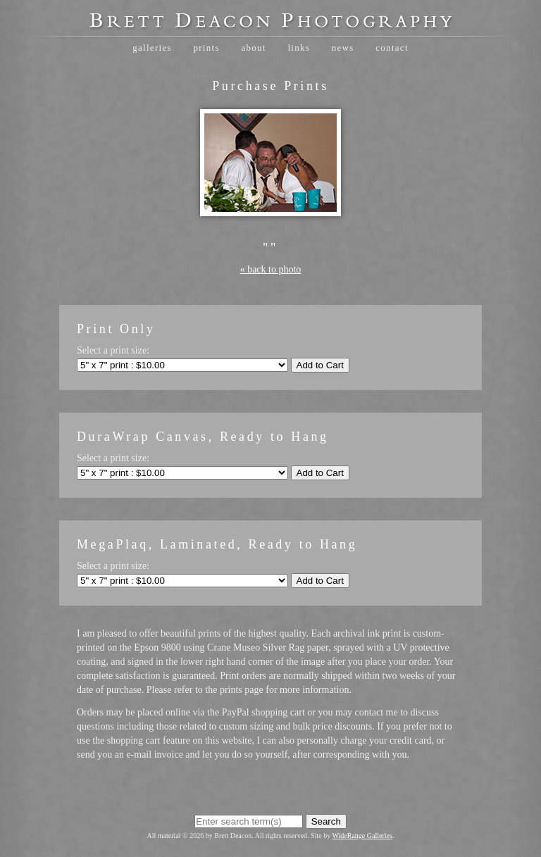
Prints (206, 47)
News (343, 47)
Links (298, 47)
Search (326, 821)
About (253, 47)
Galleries (152, 47)
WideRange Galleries (362, 835)
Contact (392, 47)
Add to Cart (320, 365)
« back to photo (270, 269)
